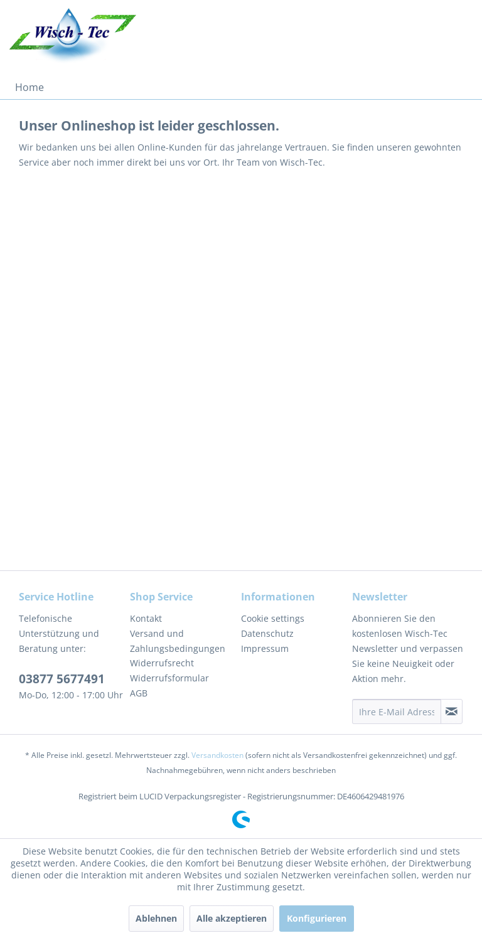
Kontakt (146, 618)
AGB (138, 693)
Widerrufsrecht (162, 663)
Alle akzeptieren (231, 918)
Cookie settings (272, 618)
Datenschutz (267, 633)
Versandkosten (217, 755)
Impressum (265, 648)
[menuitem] (29, 87)
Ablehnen (156, 918)
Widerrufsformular (169, 678)
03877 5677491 (62, 679)
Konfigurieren (316, 918)
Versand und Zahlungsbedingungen (177, 640)
